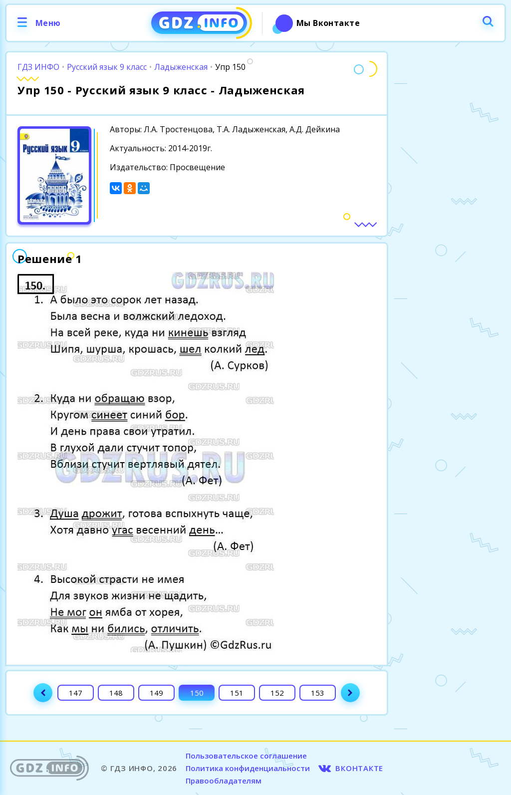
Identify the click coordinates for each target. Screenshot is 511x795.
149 (156, 693)
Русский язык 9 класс (107, 66)
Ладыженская (181, 66)
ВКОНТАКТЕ (359, 768)
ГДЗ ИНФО (38, 66)
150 (197, 693)
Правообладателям (223, 781)
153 (317, 693)
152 (277, 693)
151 (237, 693)
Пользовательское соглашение (246, 756)
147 (75, 693)
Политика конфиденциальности (248, 768)
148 (116, 693)
